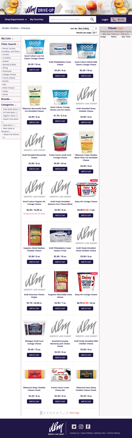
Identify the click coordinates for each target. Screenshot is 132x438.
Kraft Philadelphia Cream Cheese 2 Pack (60, 249)
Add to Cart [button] (34, 69)
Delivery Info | (100, 433)
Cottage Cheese (9, 74)
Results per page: (84, 32)
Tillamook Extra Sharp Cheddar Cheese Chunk (86, 388)
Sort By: (72, 28)
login (120, 28)
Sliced (5, 94)
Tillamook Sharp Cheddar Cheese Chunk (34, 388)
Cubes (5, 91)
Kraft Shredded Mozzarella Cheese (34, 156)
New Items (9, 125)
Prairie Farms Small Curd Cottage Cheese (60, 156)
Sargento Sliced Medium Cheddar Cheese (34, 249)
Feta (4, 84)
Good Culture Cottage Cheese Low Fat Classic (60, 108)
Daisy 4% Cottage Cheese (86, 201)
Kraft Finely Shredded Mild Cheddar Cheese (86, 342)
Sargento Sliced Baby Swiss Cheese (60, 295)
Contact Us (75, 433)
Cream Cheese (9, 78)
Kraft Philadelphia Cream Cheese (60, 63)
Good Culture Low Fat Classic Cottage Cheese (34, 57)
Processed (7, 71)
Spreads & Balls (9, 64)
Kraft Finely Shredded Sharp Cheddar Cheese (86, 249)
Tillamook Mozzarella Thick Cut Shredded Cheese (34, 109)
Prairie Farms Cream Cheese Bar (60, 388)
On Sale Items (10, 112)
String (5, 68)
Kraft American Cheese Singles (34, 295)
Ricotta (6, 81)
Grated (6, 61)
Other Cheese (8, 88)
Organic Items (10, 115)
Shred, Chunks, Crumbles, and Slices (10, 50)
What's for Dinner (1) (11, 136)
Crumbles (7, 58)
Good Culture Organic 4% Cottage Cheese (34, 202)
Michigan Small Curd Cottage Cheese (34, 342)
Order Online (10, 28)
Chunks (6, 54)
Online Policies (113, 433)
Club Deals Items (11, 109)
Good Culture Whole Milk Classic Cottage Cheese (86, 63)
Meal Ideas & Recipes (7, 130)
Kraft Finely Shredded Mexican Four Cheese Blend (60, 202)
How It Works (86, 433)
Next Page (74, 412)
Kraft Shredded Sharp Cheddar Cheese (86, 109)
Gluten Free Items (9, 120)
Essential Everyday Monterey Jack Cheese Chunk (60, 343)
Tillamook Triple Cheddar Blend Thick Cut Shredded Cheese (86, 157)
